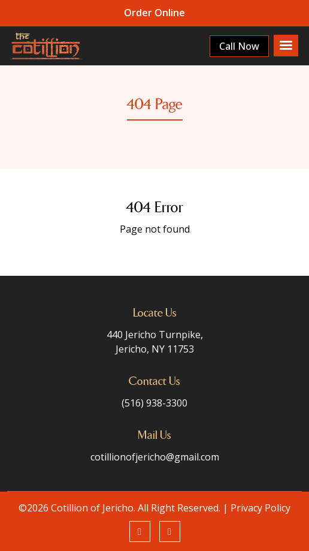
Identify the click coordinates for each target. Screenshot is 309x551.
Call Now (239, 46)
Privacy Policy (260, 507)
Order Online (154, 12)
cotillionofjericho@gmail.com (154, 456)
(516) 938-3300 (154, 403)
